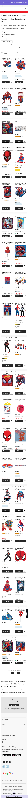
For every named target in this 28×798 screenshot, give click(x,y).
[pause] (3, 2)
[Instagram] (10, 762)
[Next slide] (26, 2)
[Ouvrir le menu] (2, 9)
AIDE (14, 724)
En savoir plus (5, 751)
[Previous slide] (1, 2)
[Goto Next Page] (18, 673)
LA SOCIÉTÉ (14, 719)
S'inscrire (5, 742)
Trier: (16, 48)
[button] (6, 82)
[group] (7, 77)
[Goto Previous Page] (9, 673)
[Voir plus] (4, 695)
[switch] (8, 52)
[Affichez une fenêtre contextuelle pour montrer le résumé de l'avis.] (10, 105)
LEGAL (14, 729)
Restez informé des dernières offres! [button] (14, 796)
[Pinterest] (7, 762)
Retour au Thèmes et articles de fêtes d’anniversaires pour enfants (15, 15)
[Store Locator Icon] (2, 6)
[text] (7, 74)
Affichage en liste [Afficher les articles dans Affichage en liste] (21, 53)
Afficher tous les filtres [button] (8, 44)
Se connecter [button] (14, 705)
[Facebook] (4, 762)
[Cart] (26, 9)
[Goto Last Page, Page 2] (15, 673)
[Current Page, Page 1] (12, 673)
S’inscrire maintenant (19, 709)
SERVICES (14, 715)
